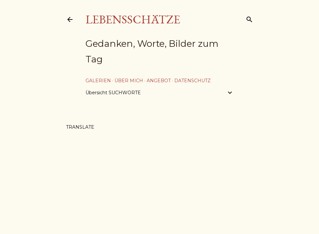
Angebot (159, 81)
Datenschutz (192, 81)
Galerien (98, 81)
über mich (128, 81)
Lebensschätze (133, 19)
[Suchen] (249, 18)
